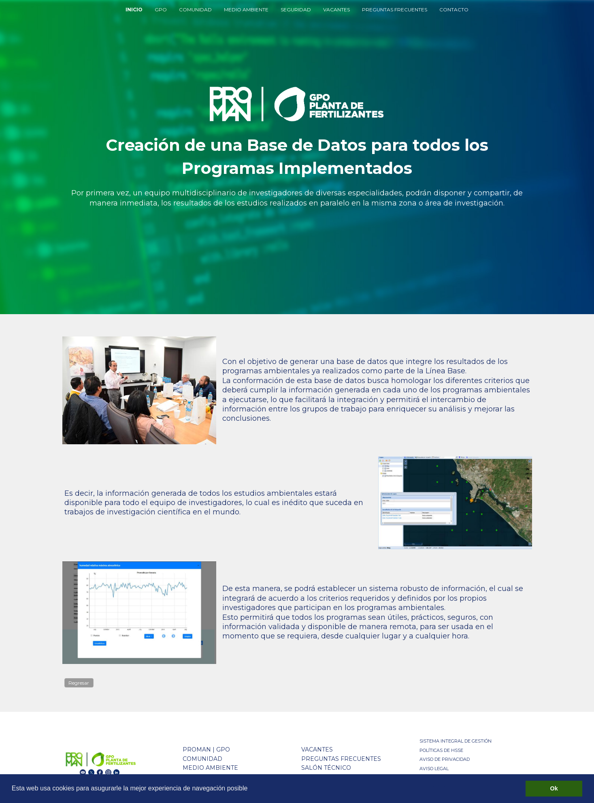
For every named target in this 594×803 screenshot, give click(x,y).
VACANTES (336, 9)
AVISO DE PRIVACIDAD (444, 759)
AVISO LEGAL (434, 768)
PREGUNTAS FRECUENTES (394, 9)
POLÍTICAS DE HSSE (441, 750)
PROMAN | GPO (206, 749)
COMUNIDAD (195, 9)
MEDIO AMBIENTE (246, 9)
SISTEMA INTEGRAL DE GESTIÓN (455, 741)
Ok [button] (554, 788)
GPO (161, 9)
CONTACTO (453, 9)
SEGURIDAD (296, 9)
